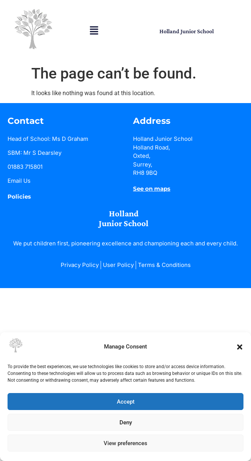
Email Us (19, 180)
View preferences (125, 443)
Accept (126, 401)
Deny (125, 422)
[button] (239, 347)
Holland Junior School (186, 31)
